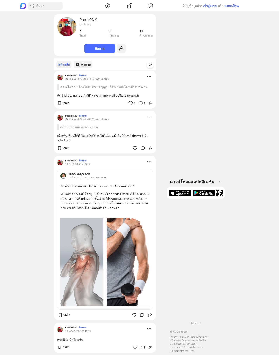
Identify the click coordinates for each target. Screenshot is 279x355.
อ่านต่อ (114, 208)
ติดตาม (100, 48)
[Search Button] (32, 6)
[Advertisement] (196, 261)
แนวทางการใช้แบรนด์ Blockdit (186, 347)
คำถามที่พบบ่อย (199, 337)
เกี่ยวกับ (174, 337)
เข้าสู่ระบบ (210, 6)
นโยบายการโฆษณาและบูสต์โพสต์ (187, 340)
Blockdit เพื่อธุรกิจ (179, 350)
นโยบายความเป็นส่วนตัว (182, 344)
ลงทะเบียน (231, 6)
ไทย (192, 350)
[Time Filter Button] (152, 64)
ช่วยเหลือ (184, 337)
